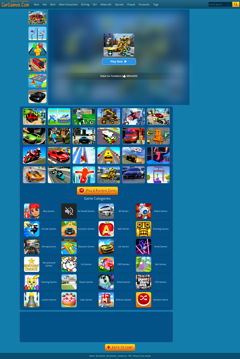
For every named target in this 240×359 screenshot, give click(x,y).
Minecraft (106, 4)
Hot (45, 4)
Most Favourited (68, 4)
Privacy (136, 356)
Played (131, 4)
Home (91, 356)
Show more (30, 336)
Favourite (144, 4)
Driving (85, 4)
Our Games (100, 356)
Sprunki (119, 4)
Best (52, 4)
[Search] (220, 4)
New (36, 4)
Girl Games (111, 356)
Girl (95, 4)
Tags (155, 4)
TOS (129, 356)
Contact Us (122, 356)
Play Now (118, 61)
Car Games (146, 356)
